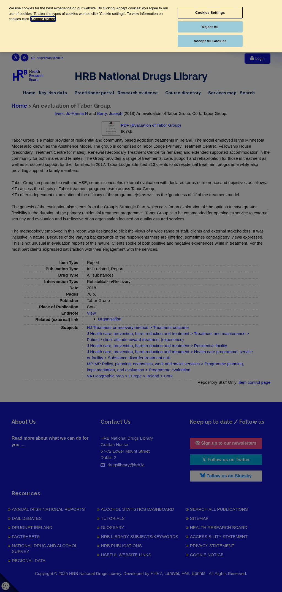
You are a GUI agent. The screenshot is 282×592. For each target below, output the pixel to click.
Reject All (210, 27)
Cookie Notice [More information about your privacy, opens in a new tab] (43, 19)
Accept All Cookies (210, 41)
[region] (141, 26)
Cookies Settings (210, 12)
